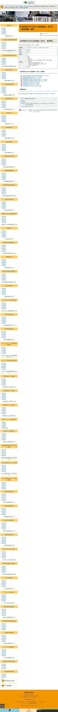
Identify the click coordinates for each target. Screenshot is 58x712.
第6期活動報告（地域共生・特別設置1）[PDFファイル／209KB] (35, 79)
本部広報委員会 (9, 127)
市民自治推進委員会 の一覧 (9, 325)
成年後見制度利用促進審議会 (9, 621)
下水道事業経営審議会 (9, 671)
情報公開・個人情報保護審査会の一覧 (9, 224)
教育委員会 (9, 113)
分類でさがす (12, 6)
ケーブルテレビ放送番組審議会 (9, 300)
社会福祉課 (22, 100)
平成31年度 (4, 500)
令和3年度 (4, 497)
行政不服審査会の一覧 (9, 152)
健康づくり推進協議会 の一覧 (9, 441)
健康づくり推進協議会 (9, 431)
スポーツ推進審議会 (9, 647)
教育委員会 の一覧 (9, 123)
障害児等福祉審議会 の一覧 (9, 502)
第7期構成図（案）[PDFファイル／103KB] (31, 83)
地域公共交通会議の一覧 (9, 210)
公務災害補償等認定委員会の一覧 (9, 195)
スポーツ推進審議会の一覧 (9, 657)
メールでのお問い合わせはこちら (26, 106)
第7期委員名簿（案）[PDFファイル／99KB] (31, 84)
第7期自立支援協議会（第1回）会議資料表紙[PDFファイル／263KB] (36, 75)
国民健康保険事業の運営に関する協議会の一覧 (9, 458)
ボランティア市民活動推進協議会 (9, 360)
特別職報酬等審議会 (9, 170)
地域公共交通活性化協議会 (9, 563)
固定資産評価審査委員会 (9, 242)
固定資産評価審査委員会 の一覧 (9, 253)
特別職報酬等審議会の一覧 (9, 181)
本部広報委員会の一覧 (9, 138)
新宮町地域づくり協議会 (9, 376)
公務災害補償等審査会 (9, 156)
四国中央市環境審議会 (9, 606)
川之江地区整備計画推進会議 (9, 55)
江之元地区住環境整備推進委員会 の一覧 (9, 51)
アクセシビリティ (41, 701)
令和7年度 (4, 29)
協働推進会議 (9, 256)
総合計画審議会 (9, 285)
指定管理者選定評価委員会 (9, 271)
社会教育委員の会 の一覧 (9, 109)
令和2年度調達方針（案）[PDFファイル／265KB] (32, 85)
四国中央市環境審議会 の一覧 (9, 617)
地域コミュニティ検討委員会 (9, 419)
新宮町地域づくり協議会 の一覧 (9, 386)
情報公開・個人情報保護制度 (31, 701)
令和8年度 (4, 28)
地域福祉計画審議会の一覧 (9, 643)
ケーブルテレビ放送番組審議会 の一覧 (9, 310)
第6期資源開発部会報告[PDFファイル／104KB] (32, 78)
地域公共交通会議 (9, 199)
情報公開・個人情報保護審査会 (9, 213)
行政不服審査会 (9, 141)
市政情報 (16, 6)
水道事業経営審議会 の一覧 (9, 94)
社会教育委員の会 (9, 98)
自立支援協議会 (9, 577)
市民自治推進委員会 (9, 314)
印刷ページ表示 (44, 33)
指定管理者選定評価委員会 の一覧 (9, 282)
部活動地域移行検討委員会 (9, 661)
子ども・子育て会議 (9, 592)
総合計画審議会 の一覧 (9, 296)
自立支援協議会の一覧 (9, 588)
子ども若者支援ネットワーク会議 (9, 462)
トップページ (6, 6)
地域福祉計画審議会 (9, 632)
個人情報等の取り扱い (33, 703)
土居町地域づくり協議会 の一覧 (9, 401)
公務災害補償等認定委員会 (9, 185)
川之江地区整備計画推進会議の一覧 (9, 66)
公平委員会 (9, 228)
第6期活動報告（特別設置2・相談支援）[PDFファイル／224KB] (35, 80)
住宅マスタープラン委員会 (9, 549)
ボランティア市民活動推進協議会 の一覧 (9, 372)
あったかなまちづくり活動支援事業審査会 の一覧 (9, 356)
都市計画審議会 (9, 69)
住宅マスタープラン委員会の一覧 (9, 559)
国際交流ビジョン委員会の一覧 (9, 415)
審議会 (28, 6)
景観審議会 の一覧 (9, 36)
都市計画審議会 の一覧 (9, 80)
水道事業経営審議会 (9, 84)
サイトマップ (24, 703)
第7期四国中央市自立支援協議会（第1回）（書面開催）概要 (14, 7)
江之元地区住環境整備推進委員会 (9, 39)
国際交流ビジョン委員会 (9, 405)
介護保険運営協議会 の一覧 (9, 516)
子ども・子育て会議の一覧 (9, 602)
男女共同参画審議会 (9, 328)
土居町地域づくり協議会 (9, 390)
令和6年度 (4, 45)
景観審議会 (9, 25)
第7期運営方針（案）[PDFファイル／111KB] (31, 82)
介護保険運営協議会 (9, 505)
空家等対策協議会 (9, 534)
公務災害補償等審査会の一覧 (9, 166)
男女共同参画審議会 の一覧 (9, 339)
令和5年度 (4, 32)
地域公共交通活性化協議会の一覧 (9, 574)
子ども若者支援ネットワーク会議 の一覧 (9, 474)
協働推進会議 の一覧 (9, 267)
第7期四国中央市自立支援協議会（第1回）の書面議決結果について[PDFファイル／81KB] (37, 93)
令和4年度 (4, 33)
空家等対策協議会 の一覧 (9, 545)
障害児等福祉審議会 (9, 491)
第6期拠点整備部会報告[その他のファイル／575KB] (32, 76)
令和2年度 (4, 193)
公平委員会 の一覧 (9, 238)
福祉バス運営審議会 (9, 520)
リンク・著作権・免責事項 (18, 701)
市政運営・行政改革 (22, 6)
